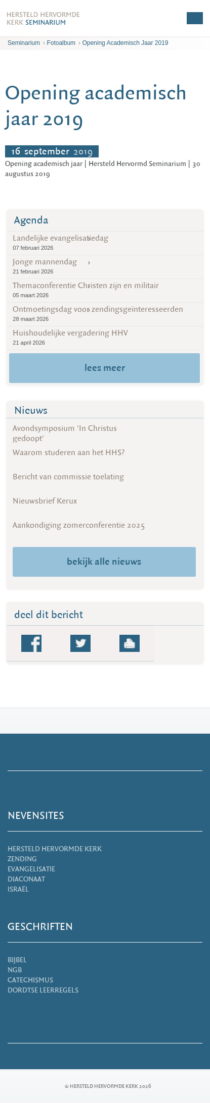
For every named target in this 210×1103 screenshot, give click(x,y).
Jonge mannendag (105, 266)
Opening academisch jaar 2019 (125, 42)
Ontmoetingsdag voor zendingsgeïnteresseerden (105, 313)
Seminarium (24, 42)
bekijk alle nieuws (104, 562)
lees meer (105, 368)
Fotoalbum (61, 42)
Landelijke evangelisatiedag (105, 242)
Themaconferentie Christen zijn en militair (105, 290)
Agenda (31, 220)
